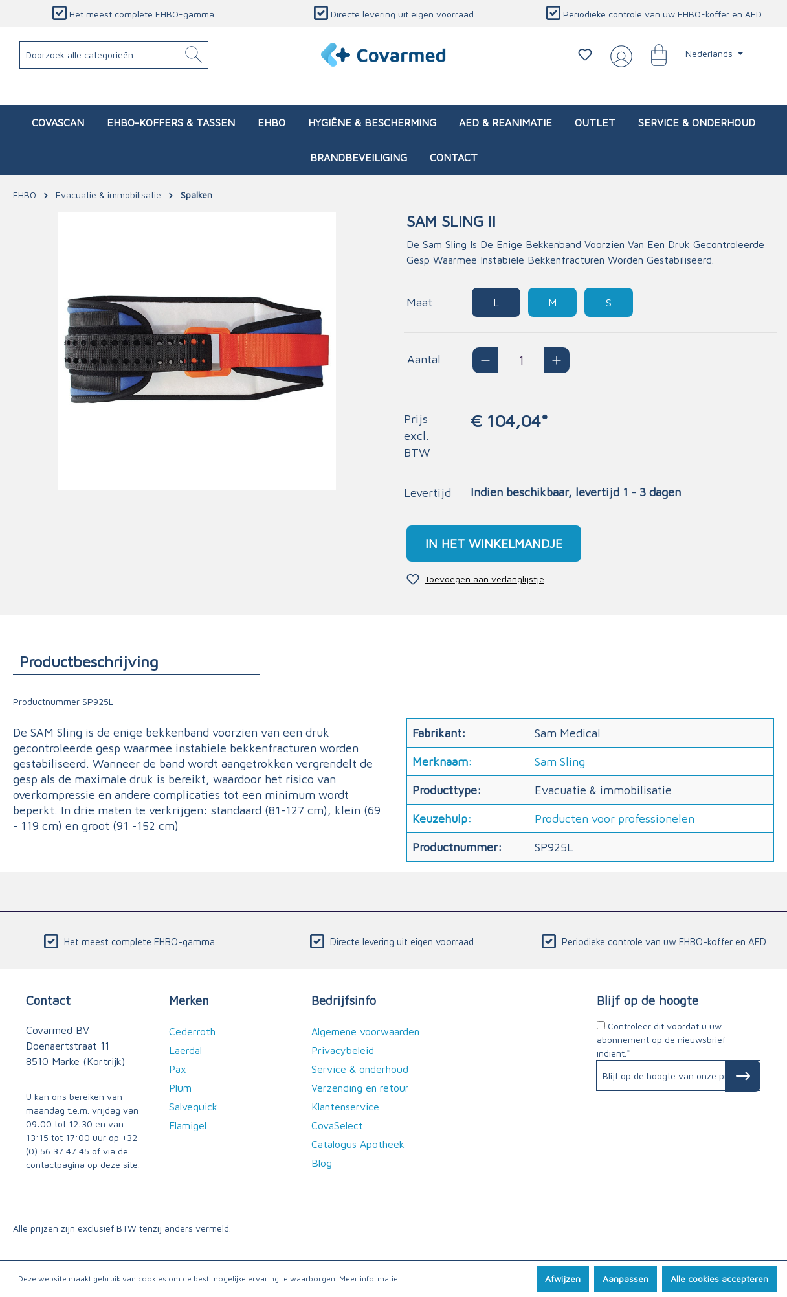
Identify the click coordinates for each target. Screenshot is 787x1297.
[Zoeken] (193, 55)
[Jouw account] (618, 55)
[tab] (136, 661)
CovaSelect (337, 1125)
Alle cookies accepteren (719, 1278)
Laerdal (185, 1050)
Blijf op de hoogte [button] (647, 1000)
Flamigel (187, 1125)
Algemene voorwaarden (365, 1031)
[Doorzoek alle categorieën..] (114, 55)
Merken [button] (189, 1000)
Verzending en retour (360, 1088)
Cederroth (192, 1031)
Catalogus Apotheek (358, 1144)
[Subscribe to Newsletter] (742, 1076)
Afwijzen (563, 1278)
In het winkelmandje (493, 543)
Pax (177, 1069)
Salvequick (193, 1106)
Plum (180, 1088)
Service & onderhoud (359, 1069)
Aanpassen (625, 1278)
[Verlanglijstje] (585, 54)
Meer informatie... (371, 1278)
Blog (321, 1163)
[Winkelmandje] (652, 54)
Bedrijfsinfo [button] (343, 1000)
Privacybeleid (342, 1050)
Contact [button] (48, 1000)
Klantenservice (345, 1106)
